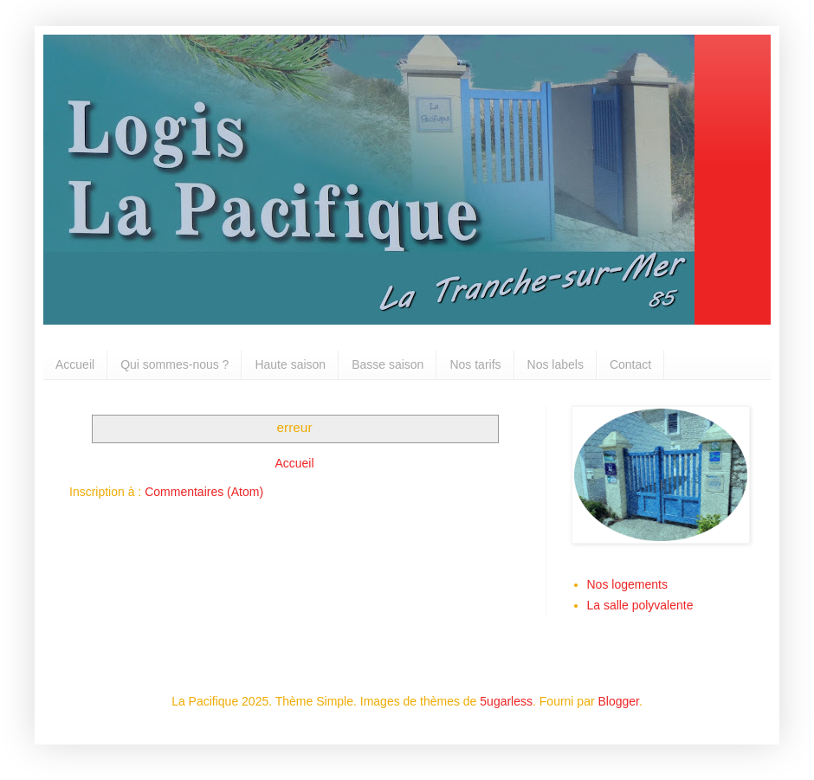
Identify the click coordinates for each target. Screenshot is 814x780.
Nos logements (627, 584)
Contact (630, 364)
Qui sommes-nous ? (174, 364)
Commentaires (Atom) (204, 492)
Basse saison (387, 364)
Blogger (618, 701)
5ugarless (506, 701)
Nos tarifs (475, 364)
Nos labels (555, 364)
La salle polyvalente (640, 605)
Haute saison (290, 364)
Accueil (74, 364)
